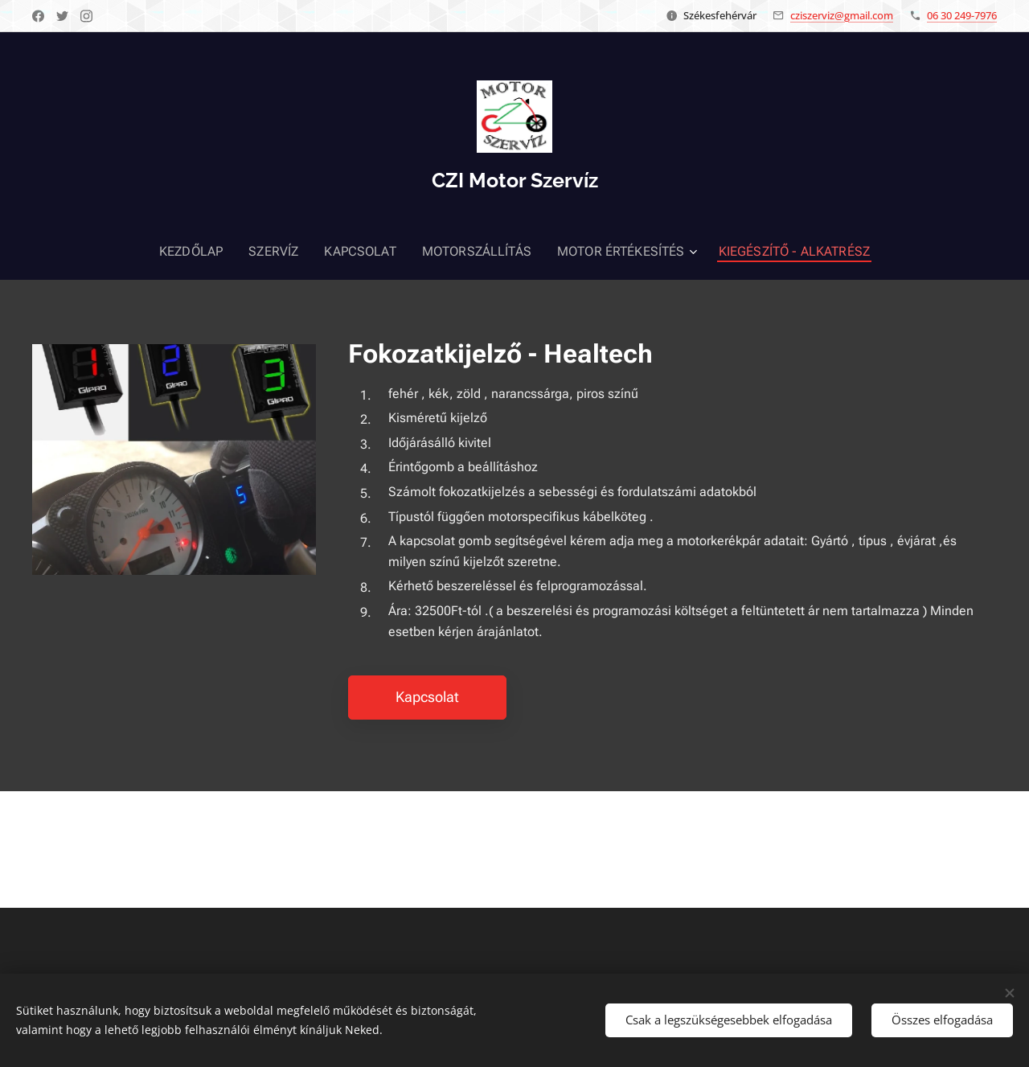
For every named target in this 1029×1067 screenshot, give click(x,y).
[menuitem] (212, 252)
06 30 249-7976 (962, 15)
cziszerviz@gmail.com (841, 15)
